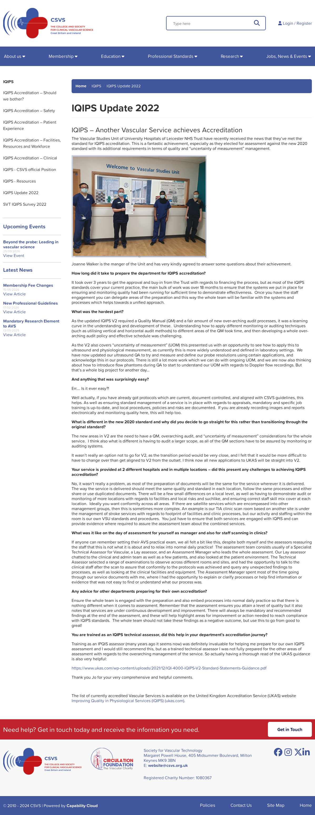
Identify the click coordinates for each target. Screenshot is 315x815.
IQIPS (8, 82)
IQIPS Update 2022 (20, 192)
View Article (14, 293)
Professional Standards (170, 56)
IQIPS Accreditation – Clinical (30, 158)
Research (230, 56)
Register (304, 23)
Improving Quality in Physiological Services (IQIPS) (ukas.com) (128, 700)
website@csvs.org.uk (168, 765)
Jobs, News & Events (286, 56)
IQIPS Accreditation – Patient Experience (29, 125)
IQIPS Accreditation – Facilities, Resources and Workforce (32, 143)
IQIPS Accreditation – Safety (29, 110)
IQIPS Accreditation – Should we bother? (29, 96)
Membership (61, 56)
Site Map (275, 805)
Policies (207, 805)
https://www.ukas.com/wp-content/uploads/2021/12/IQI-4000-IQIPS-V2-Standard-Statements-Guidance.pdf (169, 668)
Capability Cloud (82, 806)
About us (12, 56)
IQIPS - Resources (19, 181)
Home (81, 86)
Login (288, 23)
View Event (13, 255)
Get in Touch (289, 729)
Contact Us (241, 805)
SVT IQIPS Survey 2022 (24, 204)
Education (111, 56)
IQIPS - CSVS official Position (29, 169)
